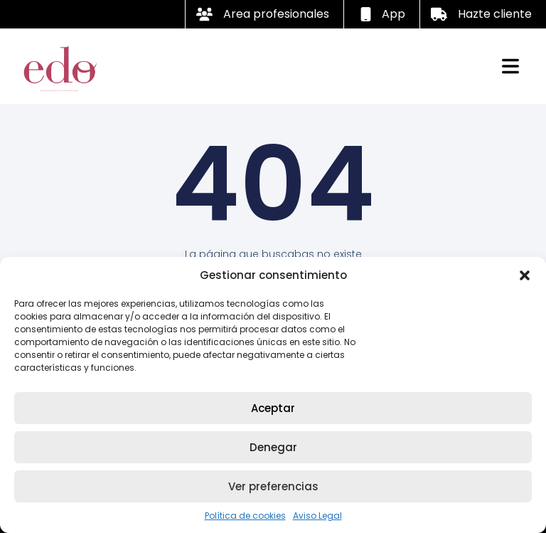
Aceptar (273, 408)
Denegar (273, 447)
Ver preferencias (273, 486)
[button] (525, 275)
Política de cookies (245, 516)
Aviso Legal (317, 516)
